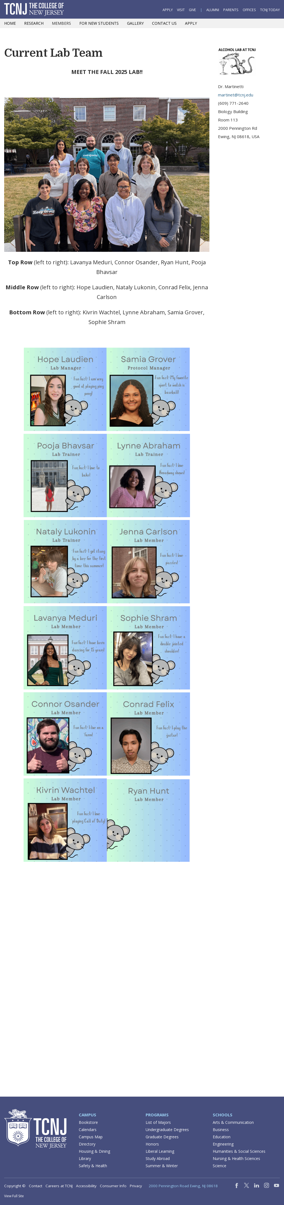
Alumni (212, 10)
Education (221, 1136)
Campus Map (91, 1136)
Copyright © (15, 1185)
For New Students (99, 23)
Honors (152, 1144)
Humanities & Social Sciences (239, 1151)
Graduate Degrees (162, 1136)
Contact (35, 1185)
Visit (181, 10)
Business (221, 1129)
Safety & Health (93, 1165)
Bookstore (88, 1122)
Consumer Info (113, 1185)
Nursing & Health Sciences (236, 1158)
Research (34, 23)
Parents (231, 10)
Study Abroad (158, 1158)
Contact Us (164, 23)
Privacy (136, 1185)
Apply (168, 10)
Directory (87, 1144)
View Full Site (14, 1196)
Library (85, 1158)
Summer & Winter (162, 1165)
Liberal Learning (160, 1151)
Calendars (88, 1129)
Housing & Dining (94, 1151)
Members (61, 23)
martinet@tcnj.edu (235, 95)
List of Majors (158, 1122)
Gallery (135, 23)
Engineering (223, 1144)
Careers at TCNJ (59, 1185)
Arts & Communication (233, 1122)
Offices (249, 10)
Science (219, 1165)
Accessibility (86, 1185)
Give (192, 10)
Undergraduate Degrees (167, 1129)
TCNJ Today (270, 10)
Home (10, 23)
